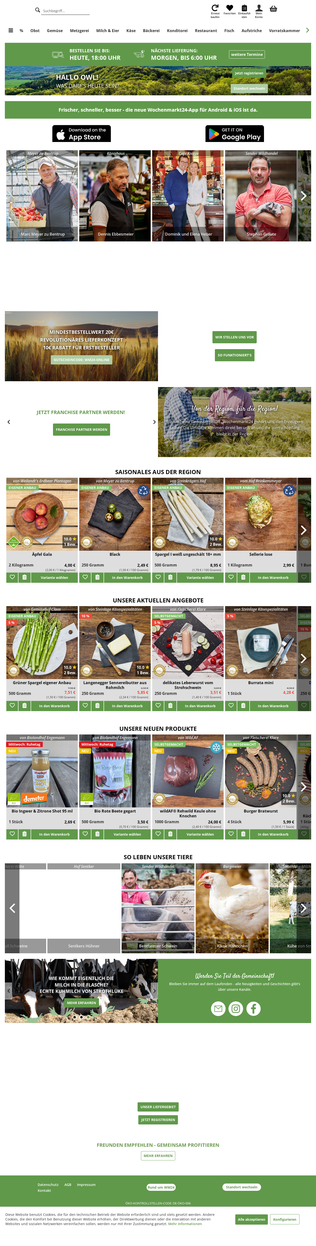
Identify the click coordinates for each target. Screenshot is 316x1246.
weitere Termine (247, 54)
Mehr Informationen (185, 1223)
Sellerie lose (260, 554)
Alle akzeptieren (251, 1219)
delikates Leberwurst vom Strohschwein (188, 685)
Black (115, 554)
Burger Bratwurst (261, 811)
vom (261, 481)
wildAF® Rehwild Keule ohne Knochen (188, 813)
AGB (67, 1184)
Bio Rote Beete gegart (115, 811)
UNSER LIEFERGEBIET (158, 1107)
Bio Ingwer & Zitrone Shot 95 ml (42, 811)
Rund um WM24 (161, 1187)
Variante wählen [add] (54, 577)
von (42, 481)
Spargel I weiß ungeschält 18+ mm (188, 554)
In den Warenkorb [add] (127, 577)
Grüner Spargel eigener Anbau (42, 682)
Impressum (86, 1184)
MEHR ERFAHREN (81, 1003)
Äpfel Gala (42, 554)
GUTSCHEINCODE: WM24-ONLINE (81, 359)
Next (304, 908)
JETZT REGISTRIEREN (158, 1119)
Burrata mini (260, 682)
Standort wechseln (241, 1187)
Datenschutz (48, 1184)
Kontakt (44, 1190)
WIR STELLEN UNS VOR (234, 337)
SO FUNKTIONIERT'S (235, 355)
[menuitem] (273, 8)
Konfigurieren (284, 1219)
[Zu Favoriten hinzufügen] (12, 578)
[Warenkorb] (273, 8)
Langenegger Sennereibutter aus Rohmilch (115, 685)
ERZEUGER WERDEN (81, 433)
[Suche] (37, 9)
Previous (12, 908)
